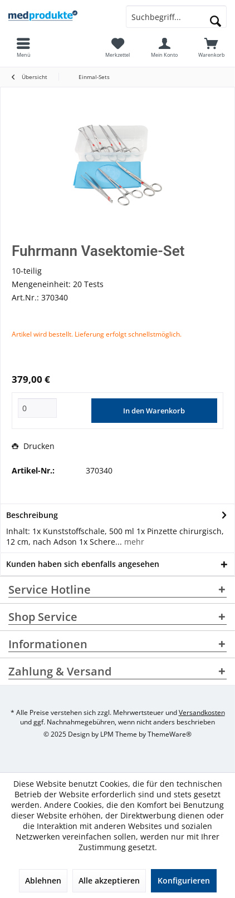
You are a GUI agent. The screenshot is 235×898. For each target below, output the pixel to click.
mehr (133, 541)
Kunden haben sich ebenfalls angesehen (82, 564)
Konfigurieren (184, 880)
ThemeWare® (170, 734)
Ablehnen (43, 880)
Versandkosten (202, 712)
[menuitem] (211, 47)
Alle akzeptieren (109, 880)
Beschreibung (32, 515)
